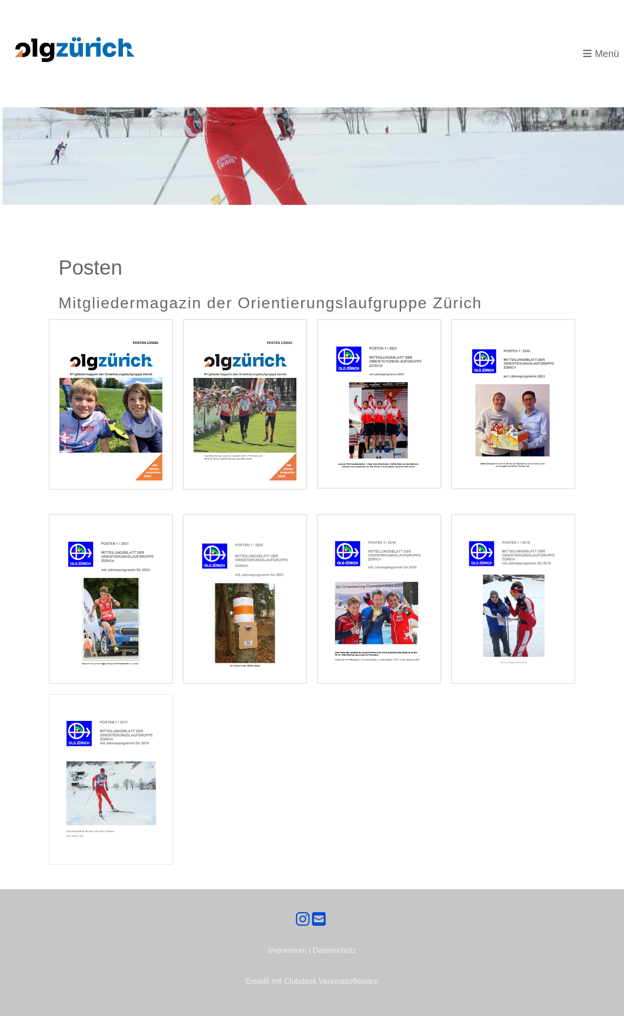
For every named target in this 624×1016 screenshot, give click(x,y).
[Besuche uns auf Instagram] (303, 919)
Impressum (287, 950)
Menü (601, 53)
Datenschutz (334, 950)
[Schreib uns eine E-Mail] (319, 919)
